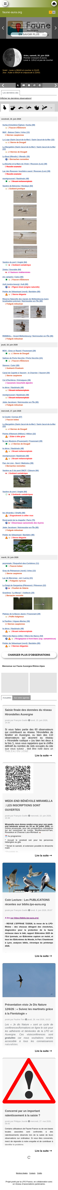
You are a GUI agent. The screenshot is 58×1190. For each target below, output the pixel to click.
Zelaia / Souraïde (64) (11, 270)
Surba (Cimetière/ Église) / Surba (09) (18, 125)
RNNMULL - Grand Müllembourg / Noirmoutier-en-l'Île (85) (27, 336)
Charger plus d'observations (29, 655)
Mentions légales (22, 1173)
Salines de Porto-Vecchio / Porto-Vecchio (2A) (22, 358)
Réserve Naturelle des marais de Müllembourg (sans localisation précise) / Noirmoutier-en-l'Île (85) (25, 300)
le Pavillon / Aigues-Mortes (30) (16, 621)
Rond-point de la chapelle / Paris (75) (18, 520)
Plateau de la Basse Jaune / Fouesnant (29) (21, 614)
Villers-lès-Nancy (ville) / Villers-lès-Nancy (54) (22, 636)
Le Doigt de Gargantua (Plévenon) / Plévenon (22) (24, 585)
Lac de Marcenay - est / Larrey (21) (17, 578)
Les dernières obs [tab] (10, 93)
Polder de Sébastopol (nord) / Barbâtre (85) (21, 292)
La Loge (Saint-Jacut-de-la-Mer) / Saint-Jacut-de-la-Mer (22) (28, 140)
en (54, 12)
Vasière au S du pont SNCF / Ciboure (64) (20, 470)
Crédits (39, 1173)
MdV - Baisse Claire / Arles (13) (16, 132)
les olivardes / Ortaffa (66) (13, 513)
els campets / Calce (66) (12, 277)
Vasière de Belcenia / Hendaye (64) (17, 186)
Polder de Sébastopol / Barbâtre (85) (18, 535)
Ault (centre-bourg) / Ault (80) (15, 284)
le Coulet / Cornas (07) (12, 417)
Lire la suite (43, 755)
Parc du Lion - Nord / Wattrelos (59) (17, 463)
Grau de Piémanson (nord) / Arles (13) (19, 571)
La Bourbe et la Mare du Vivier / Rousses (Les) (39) (24, 164)
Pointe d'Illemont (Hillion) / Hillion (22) (19, 434)
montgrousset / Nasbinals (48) (15, 179)
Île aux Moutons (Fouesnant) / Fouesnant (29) (22, 441)
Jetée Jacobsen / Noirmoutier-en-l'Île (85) (20, 402)
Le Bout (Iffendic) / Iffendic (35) (16, 156)
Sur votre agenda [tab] (21, 698)
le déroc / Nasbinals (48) (13, 387)
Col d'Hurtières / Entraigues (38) (16, 380)
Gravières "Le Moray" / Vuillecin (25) (18, 593)
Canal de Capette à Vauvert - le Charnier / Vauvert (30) (26, 373)
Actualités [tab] (7, 698)
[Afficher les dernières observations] (15, 98)
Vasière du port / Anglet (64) (14, 262)
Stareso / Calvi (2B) (10, 365)
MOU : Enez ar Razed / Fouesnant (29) (19, 351)
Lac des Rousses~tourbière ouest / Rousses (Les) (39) (26, 171)
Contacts (32, 1173)
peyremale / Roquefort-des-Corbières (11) (20, 563)
